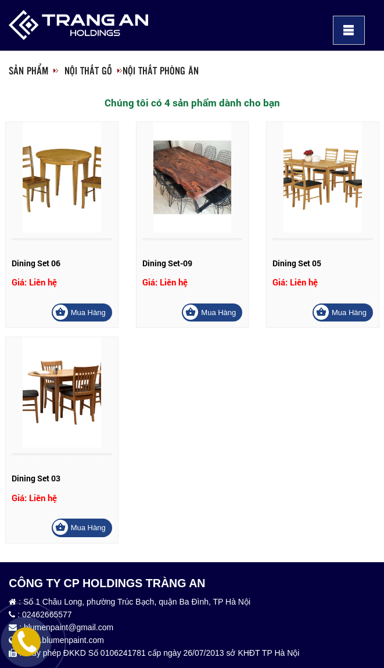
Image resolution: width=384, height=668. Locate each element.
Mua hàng (88, 312)
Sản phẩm (28, 70)
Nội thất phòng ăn (161, 70)
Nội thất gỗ (88, 70)
